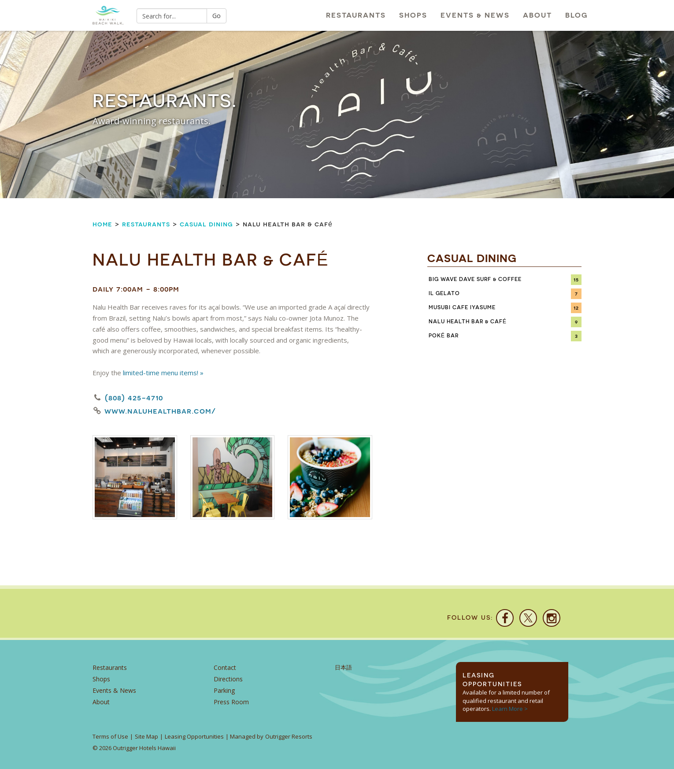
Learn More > (510, 709)
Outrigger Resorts (288, 736)
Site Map (146, 736)
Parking (224, 690)
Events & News (475, 15)
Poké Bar (444, 336)
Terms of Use (110, 736)
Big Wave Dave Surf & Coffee (475, 279)
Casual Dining (206, 224)
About (537, 15)
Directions (228, 679)
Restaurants (356, 15)
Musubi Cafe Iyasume (462, 307)
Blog (576, 15)
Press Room (231, 702)
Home (102, 224)
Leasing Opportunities (194, 736)
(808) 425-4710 (134, 397)
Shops (413, 15)
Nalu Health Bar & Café (468, 321)
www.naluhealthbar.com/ (160, 411)
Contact (225, 667)
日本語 (343, 667)
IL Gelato (444, 293)
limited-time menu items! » (163, 372)
